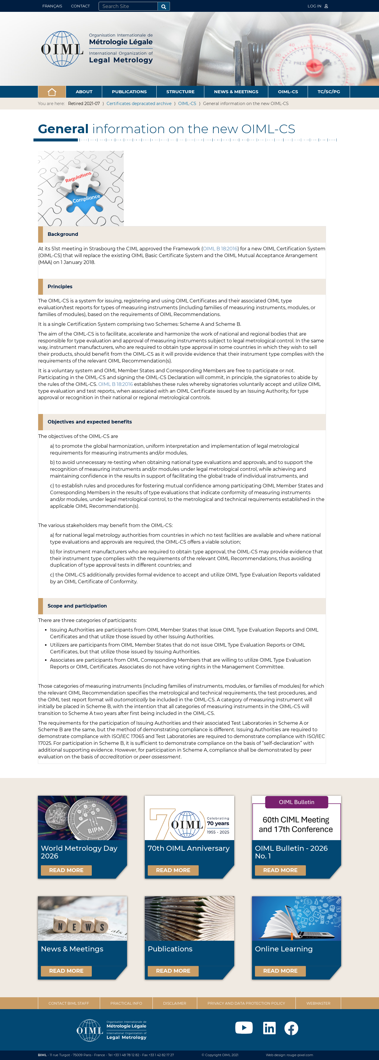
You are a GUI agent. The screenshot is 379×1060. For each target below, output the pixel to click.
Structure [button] (180, 91)
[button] (52, 92)
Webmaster (318, 1003)
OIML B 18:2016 (220, 249)
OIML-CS (187, 103)
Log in (318, 6)
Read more (66, 870)
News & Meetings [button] (236, 91)
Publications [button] (129, 91)
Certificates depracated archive (139, 103)
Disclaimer (174, 1003)
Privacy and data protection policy (246, 1003)
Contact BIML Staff (69, 1003)
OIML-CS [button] (288, 91)
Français (52, 6)
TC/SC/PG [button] (329, 91)
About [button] (84, 91)
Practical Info (126, 1003)
